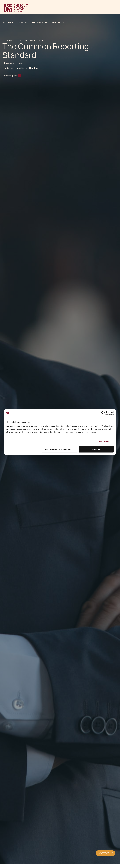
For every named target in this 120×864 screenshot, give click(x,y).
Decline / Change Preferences (59, 449)
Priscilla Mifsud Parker (22, 68)
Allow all (96, 449)
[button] (115, 8)
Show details (103, 441)
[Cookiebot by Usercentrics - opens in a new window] (103, 413)
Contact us (105, 853)
